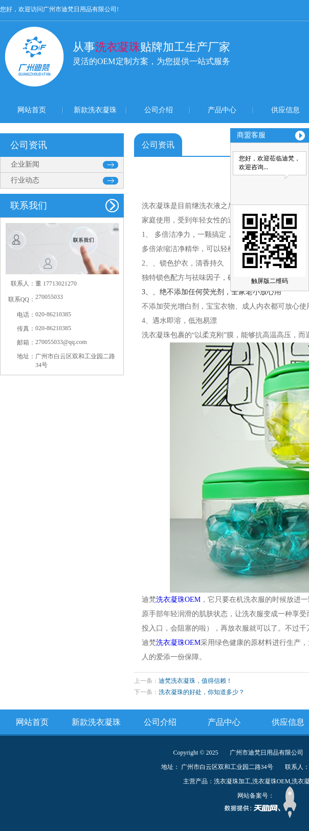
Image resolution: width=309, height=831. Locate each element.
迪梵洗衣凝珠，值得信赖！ (195, 680)
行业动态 (25, 180)
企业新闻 (25, 164)
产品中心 (222, 110)
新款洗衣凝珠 (95, 110)
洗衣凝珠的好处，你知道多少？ (202, 692)
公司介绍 (158, 110)
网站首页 (31, 110)
